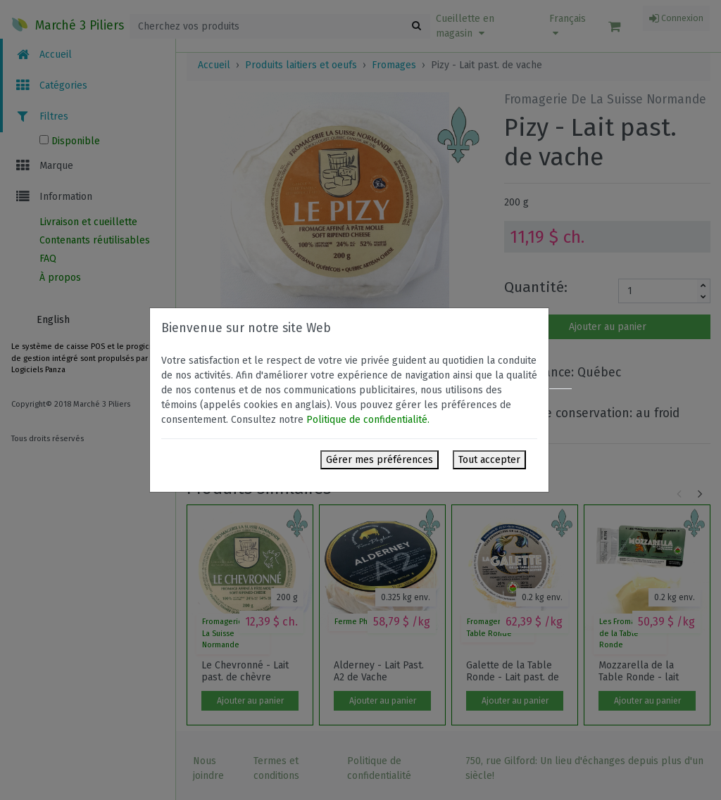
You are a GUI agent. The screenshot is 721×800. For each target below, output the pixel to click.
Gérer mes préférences (379, 460)
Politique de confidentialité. (368, 420)
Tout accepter (489, 460)
